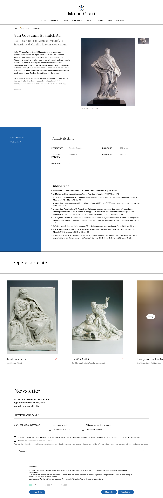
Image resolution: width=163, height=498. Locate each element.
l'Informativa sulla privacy (50, 437)
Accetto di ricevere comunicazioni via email (35, 441)
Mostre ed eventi (59, 425)
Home (16, 28)
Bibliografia (16, 142)
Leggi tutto (17, 89)
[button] (143, 41)
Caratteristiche (17, 137)
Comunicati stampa (94, 429)
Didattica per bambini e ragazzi (98, 425)
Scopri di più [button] (37, 492)
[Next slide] (150, 316)
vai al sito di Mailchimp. (140, 444)
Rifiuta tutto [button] (109, 492)
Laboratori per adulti (61, 429)
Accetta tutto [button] (126, 492)
